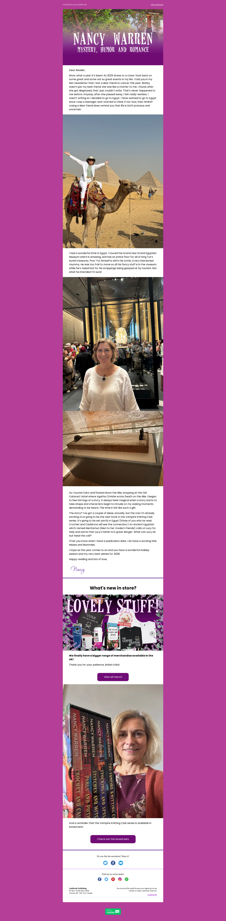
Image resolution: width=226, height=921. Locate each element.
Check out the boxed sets (113, 839)
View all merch (113, 677)
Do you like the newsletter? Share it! (113, 856)
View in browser (157, 4)
